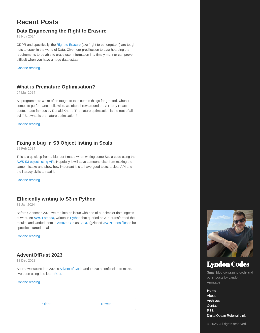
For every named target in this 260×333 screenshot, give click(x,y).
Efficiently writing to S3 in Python (56, 199)
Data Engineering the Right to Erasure (61, 31)
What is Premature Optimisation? (56, 86)
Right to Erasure (69, 44)
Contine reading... (30, 68)
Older (46, 304)
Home (211, 290)
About (211, 295)
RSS (210, 310)
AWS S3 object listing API (35, 162)
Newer (106, 304)
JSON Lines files (115, 223)
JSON (84, 223)
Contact (212, 305)
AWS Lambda (44, 218)
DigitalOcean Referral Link (226, 315)
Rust (57, 274)
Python (75, 218)
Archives (213, 300)
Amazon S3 (65, 223)
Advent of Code (71, 269)
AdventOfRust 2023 (40, 255)
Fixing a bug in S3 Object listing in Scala (64, 143)
